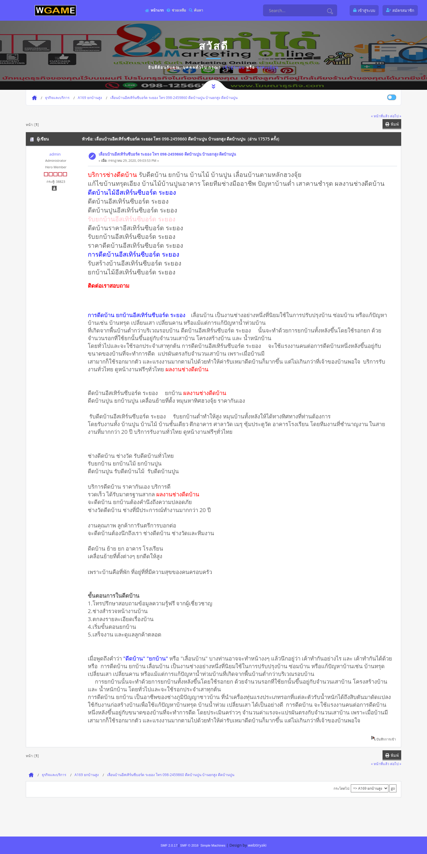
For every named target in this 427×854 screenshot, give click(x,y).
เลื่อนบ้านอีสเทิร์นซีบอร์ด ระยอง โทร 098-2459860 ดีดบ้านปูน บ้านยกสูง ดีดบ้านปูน (167, 154)
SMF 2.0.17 (168, 845)
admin (54, 154)
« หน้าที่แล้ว (380, 115)
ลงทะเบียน (267, 67)
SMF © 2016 (189, 845)
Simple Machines (212, 845)
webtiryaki (257, 845)
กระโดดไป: (342, 788)
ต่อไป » (395, 115)
